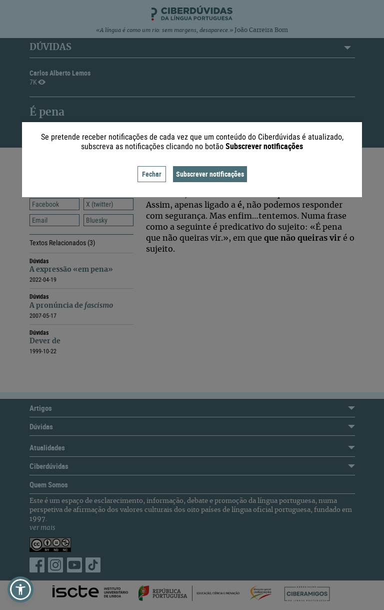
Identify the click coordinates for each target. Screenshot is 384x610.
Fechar (152, 174)
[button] (20, 589)
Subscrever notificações (210, 174)
